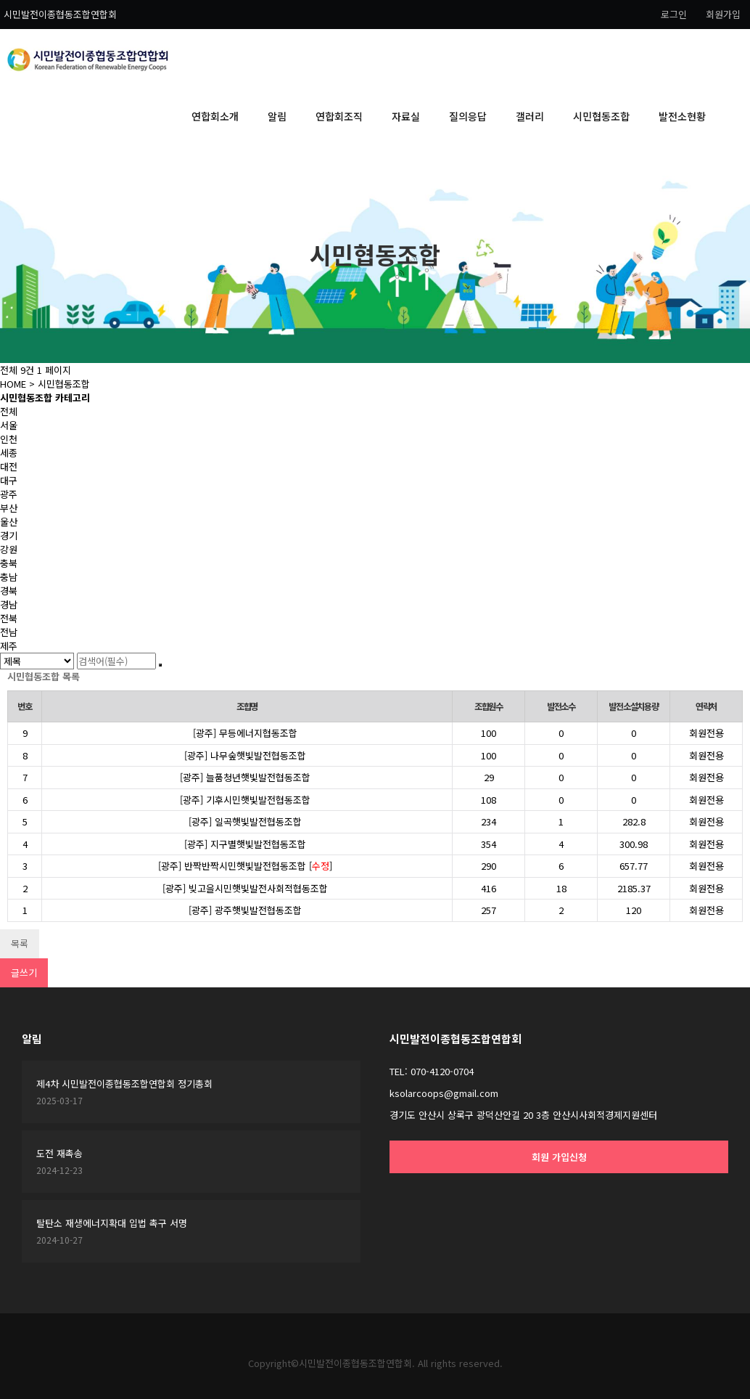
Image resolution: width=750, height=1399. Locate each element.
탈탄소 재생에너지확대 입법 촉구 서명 (111, 1223)
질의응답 (468, 116)
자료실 (406, 116)
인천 (8, 439)
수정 (320, 866)
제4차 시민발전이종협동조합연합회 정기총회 (124, 1083)
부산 (8, 508)
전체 (8, 411)
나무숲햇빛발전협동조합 (258, 755)
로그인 (674, 14)
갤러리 (530, 116)
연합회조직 (339, 116)
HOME (13, 384)
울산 (8, 522)
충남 (8, 577)
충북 (8, 563)
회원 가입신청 (559, 1157)
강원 (8, 549)
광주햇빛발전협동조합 (258, 910)
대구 (8, 480)
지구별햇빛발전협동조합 (258, 844)
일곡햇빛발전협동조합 (258, 821)
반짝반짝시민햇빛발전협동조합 (246, 866)
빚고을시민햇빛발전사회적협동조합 (258, 888)
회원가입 (723, 14)
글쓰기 (24, 972)
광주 (8, 494)
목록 (19, 943)
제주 (8, 646)
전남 (8, 632)
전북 (8, 618)
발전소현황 (682, 116)
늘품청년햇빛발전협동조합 (258, 777)
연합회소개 (215, 116)
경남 (8, 604)
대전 (8, 466)
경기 (8, 535)
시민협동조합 (601, 116)
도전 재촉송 (59, 1153)
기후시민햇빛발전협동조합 (258, 800)
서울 (8, 425)
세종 (8, 453)
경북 (8, 590)
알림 (277, 116)
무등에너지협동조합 (258, 733)
